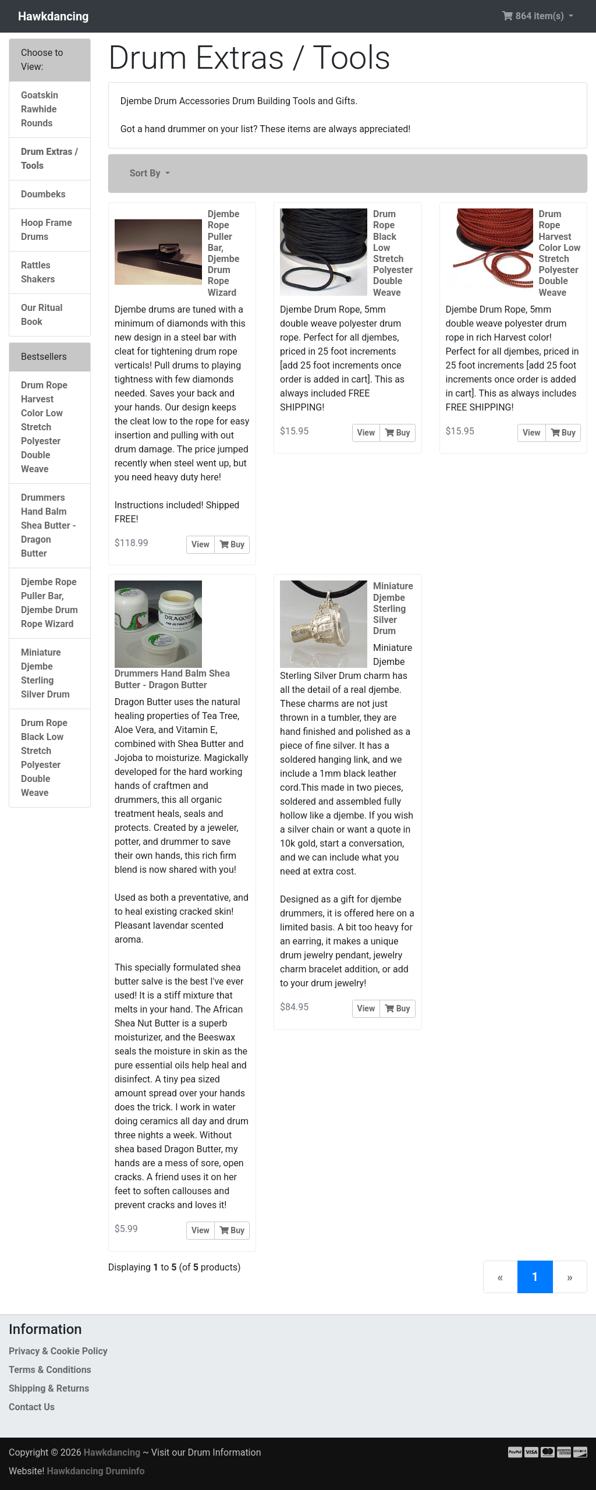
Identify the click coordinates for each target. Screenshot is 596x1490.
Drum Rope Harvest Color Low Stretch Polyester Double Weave (44, 427)
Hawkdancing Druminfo (95, 1471)
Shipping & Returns (49, 1388)
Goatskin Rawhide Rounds (39, 109)
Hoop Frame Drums (46, 229)
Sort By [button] (146, 173)
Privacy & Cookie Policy (58, 1351)
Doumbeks (43, 194)
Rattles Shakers (38, 272)
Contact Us (32, 1407)
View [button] (200, 544)
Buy (231, 544)
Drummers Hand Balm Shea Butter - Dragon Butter (48, 525)
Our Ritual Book (41, 314)
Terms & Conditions (50, 1369)
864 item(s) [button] (534, 16)
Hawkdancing (53, 16)
